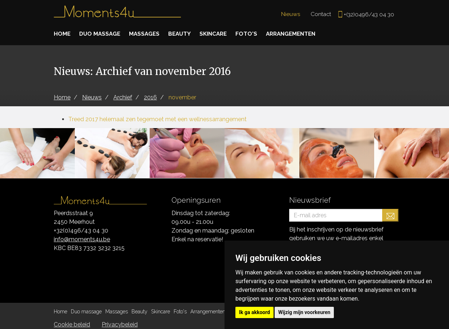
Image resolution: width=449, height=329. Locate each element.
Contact (320, 14)
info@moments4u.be (82, 239)
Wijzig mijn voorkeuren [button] (304, 312)
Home (62, 33)
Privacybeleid (120, 324)
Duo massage (101, 33)
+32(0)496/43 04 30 (81, 230)
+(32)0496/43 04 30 (368, 14)
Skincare (218, 33)
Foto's (252, 33)
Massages (147, 33)
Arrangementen (298, 33)
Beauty (183, 33)
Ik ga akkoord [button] (254, 312)
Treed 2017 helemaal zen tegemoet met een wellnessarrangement (157, 119)
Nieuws (289, 14)
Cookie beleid (72, 324)
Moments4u (117, 14)
